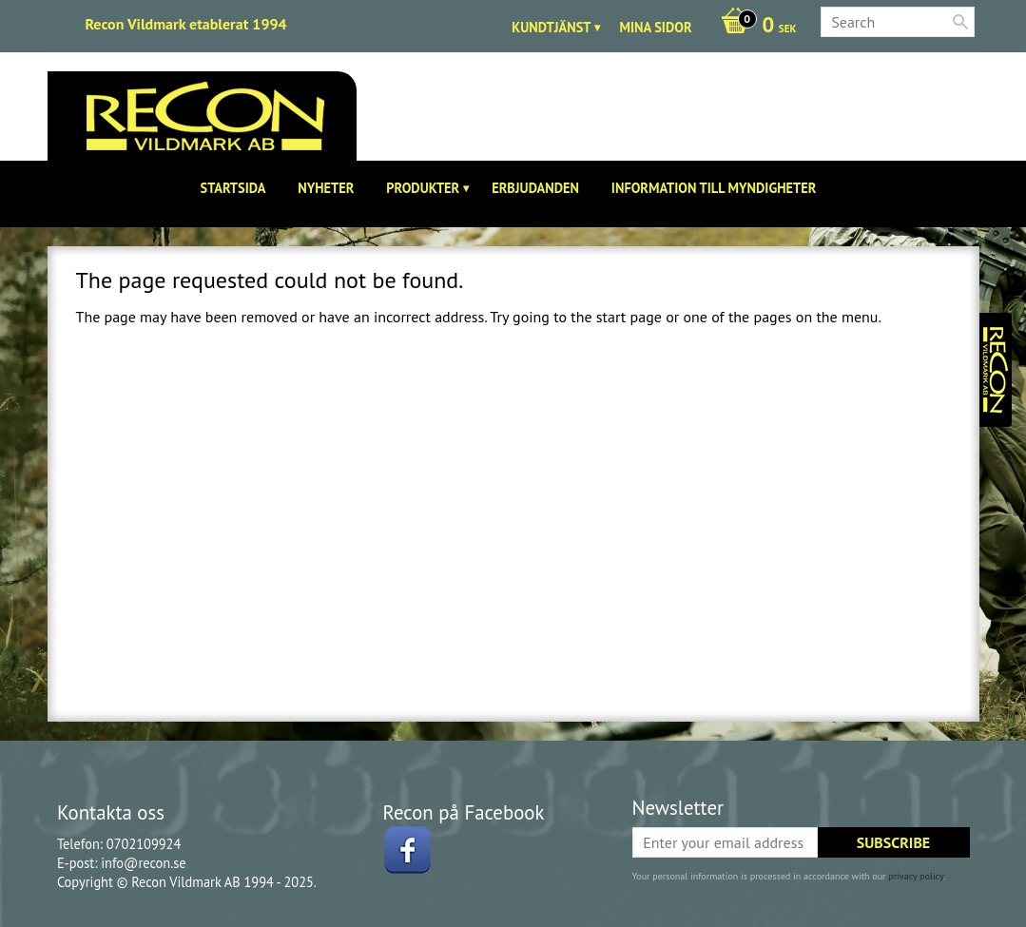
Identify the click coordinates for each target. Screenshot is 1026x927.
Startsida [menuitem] (233, 188)
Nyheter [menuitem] (326, 188)
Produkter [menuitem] (422, 188)
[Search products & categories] (898, 22)
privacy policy (915, 876)
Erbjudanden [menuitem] (535, 188)
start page (629, 316)
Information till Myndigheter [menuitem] (714, 188)
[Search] (960, 22)
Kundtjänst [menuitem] (551, 27)
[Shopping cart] (754, 26)
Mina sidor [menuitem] (655, 27)
